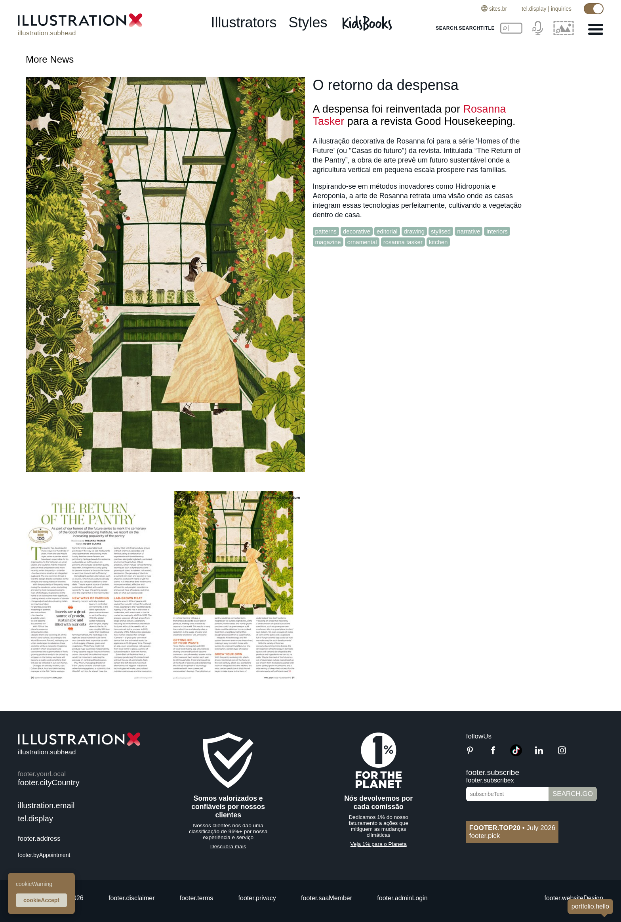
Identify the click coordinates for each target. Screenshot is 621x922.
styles (308, 22)
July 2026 (512, 828)
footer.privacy (257, 898)
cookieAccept (41, 900)
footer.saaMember (326, 898)
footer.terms (196, 898)
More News (50, 59)
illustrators (243, 22)
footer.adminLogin (402, 898)
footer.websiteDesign (573, 898)
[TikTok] (516, 754)
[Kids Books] (368, 23)
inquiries (561, 9)
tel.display (534, 9)
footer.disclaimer (132, 898)
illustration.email (46, 805)
